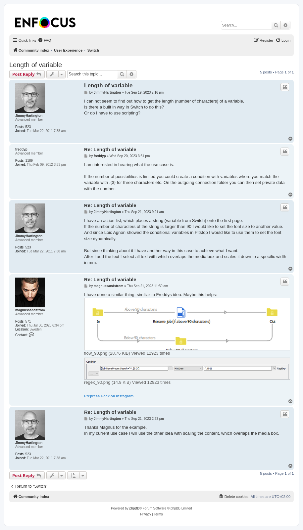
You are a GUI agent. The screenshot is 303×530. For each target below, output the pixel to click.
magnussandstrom (30, 310)
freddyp (21, 149)
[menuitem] (44, 40)
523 (28, 127)
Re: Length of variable (110, 149)
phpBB (134, 508)
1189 (29, 160)
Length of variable (35, 64)
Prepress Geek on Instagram (108, 396)
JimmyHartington (28, 115)
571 (28, 321)
